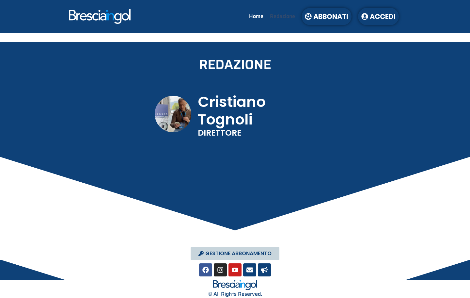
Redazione (282, 16)
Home (256, 16)
